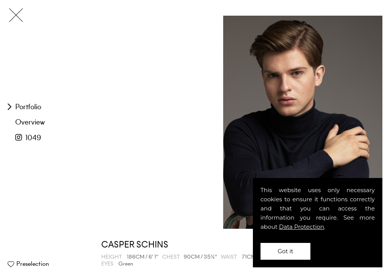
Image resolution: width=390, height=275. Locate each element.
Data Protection (301, 226)
